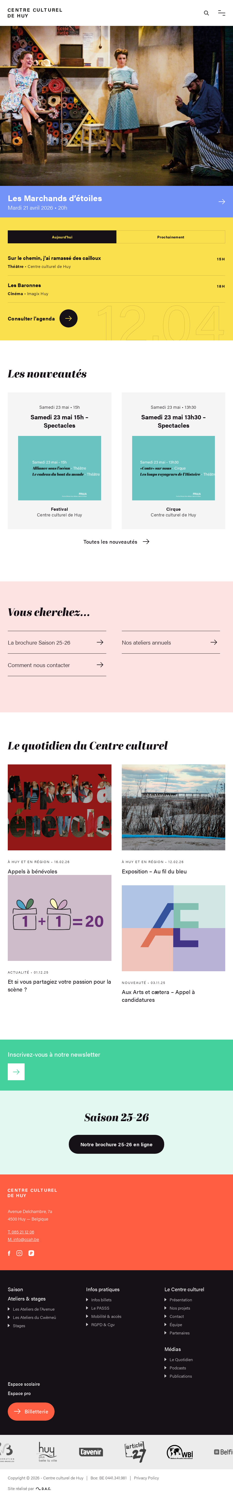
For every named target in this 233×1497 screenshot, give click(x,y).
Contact (174, 1316)
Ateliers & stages (27, 1298)
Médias (172, 1349)
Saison (15, 1289)
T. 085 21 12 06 (21, 1232)
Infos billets (98, 1300)
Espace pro (19, 1393)
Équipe (173, 1324)
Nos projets (177, 1308)
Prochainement (170, 236)
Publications (178, 1376)
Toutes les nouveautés (116, 541)
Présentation (178, 1300)
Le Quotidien (178, 1359)
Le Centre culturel (184, 1289)
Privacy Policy (146, 1478)
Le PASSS (97, 1308)
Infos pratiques (102, 1289)
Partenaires (177, 1333)
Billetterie (31, 1411)
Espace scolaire (24, 1384)
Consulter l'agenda (43, 318)
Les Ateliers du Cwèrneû (32, 1317)
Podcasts (175, 1368)
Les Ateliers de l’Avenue (31, 1309)
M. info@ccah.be (23, 1239)
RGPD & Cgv (100, 1324)
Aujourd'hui (62, 236)
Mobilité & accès (103, 1316)
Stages (16, 1325)
